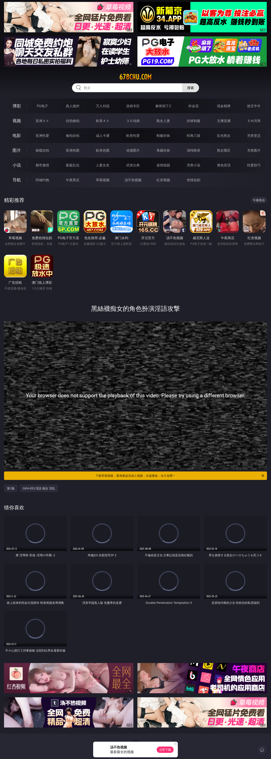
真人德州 (72, 106)
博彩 (16, 106)
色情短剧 (193, 180)
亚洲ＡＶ (42, 120)
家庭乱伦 (72, 165)
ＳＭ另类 (254, 120)
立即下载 (165, 750)
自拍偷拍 (72, 120)
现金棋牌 (224, 106)
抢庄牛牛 (254, 106)
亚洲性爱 (42, 135)
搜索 (190, 87)
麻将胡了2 (163, 106)
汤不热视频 (132, 180)
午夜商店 (72, 180)
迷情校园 (163, 165)
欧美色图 (102, 150)
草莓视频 (102, 180)
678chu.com (135, 77)
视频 (16, 120)
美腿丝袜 (163, 150)
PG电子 (42, 106)
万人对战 (102, 106)
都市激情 (42, 165)
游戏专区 (133, 106)
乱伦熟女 (224, 135)
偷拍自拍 (72, 135)
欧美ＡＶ (102, 120)
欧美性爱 (133, 135)
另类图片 (254, 150)
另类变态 (254, 135)
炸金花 (193, 106)
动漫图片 (133, 150)
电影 (16, 135)
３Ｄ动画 (133, 120)
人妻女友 (102, 165)
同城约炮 (42, 180)
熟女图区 (224, 150)
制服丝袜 (163, 135)
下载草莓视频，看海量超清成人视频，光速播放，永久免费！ (180, 475)
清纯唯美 (193, 150)
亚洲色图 (72, 150)
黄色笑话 (224, 165)
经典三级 (193, 135)
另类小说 (193, 165)
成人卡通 (102, 135)
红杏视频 (163, 180)
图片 (16, 150)
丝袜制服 (193, 120)
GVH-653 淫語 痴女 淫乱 (39, 488)
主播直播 (224, 120)
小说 (16, 165)
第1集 (11, 488)
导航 (16, 180)
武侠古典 (133, 165)
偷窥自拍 (42, 150)
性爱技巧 (254, 165)
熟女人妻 (163, 120)
